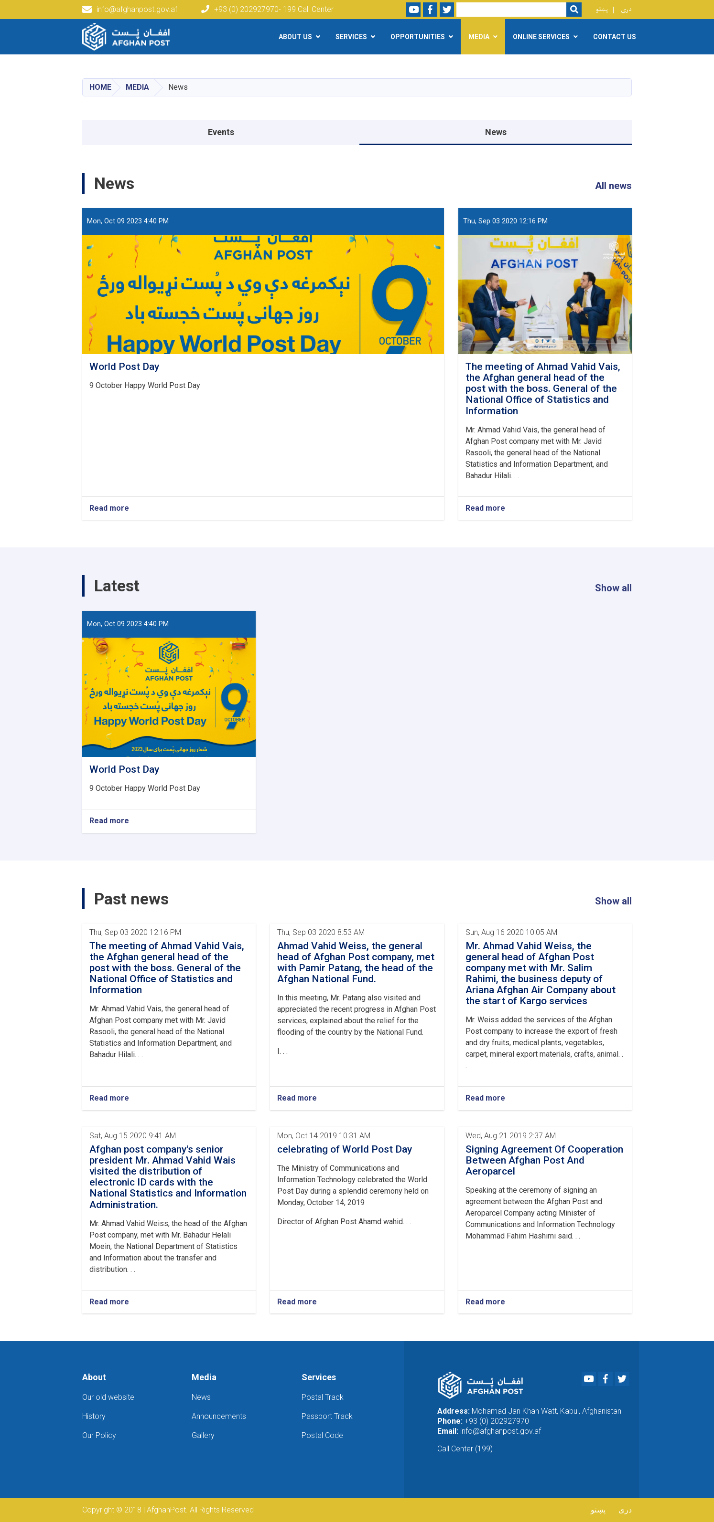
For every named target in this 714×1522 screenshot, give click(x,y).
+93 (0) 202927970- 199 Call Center (267, 9)
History (94, 1416)
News (496, 132)
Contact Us (614, 37)
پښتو (602, 9)
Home (100, 87)
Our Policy (99, 1435)
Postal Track (323, 1397)
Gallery (203, 1435)
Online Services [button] (541, 37)
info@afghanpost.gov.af (129, 9)
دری (626, 9)
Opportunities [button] (417, 37)
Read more (109, 508)
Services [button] (351, 37)
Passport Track (327, 1416)
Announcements (219, 1416)
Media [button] (478, 37)
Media (137, 87)
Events (221, 132)
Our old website (108, 1397)
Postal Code (322, 1435)
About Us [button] (295, 37)
